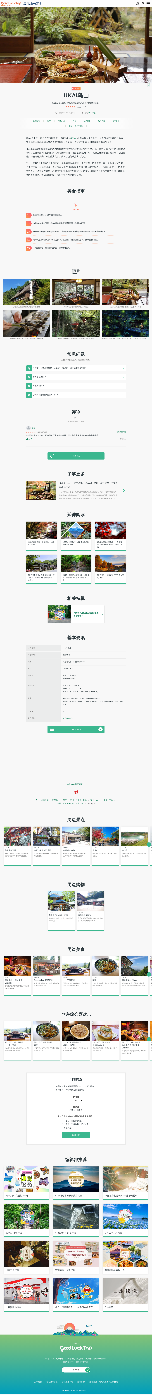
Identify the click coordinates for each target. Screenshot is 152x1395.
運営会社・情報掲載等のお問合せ (103, 1383)
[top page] (37, 800)
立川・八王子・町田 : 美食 (101, 800)
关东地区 (55, 800)
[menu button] (148, 3)
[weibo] (76, 792)
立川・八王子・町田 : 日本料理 (70, 803)
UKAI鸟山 (93, 113)
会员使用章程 (67, 1383)
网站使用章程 (51, 1383)
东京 (65, 800)
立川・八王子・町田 (78, 800)
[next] (149, 844)
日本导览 (44, 800)
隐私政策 (81, 1383)
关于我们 (38, 1383)
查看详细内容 (121, 432)
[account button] (142, 3)
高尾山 (74, 138)
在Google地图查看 (75, 784)
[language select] (137, 3)
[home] (11, 4)
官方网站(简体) (68, 718)
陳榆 (33, 428)
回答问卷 (76, 1136)
